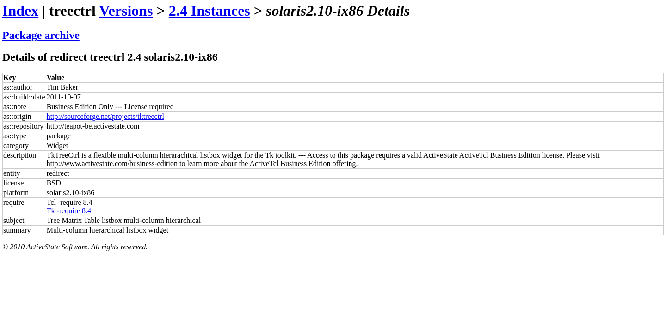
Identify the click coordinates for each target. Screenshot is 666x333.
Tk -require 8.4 (69, 211)
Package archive (41, 35)
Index (20, 10)
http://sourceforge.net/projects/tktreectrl (105, 116)
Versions (126, 10)
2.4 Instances (209, 10)
